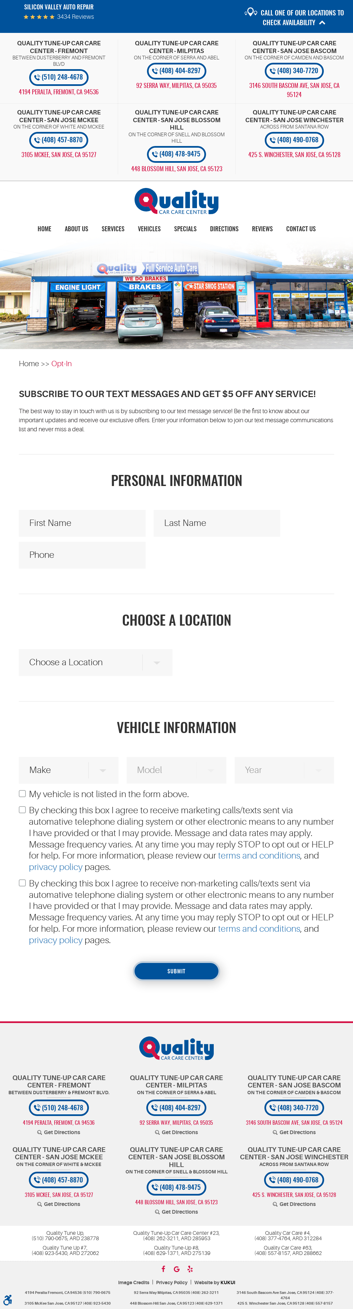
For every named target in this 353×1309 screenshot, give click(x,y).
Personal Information (176, 482)
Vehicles (149, 230)
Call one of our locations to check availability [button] (302, 18)
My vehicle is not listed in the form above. (109, 794)
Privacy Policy (172, 1282)
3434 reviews (75, 16)
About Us (76, 230)
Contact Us (301, 230)
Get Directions (62, 1132)
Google (176, 1269)
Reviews (262, 230)
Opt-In (61, 363)
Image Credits (133, 1282)
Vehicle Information (176, 729)
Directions (224, 230)
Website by (214, 1282)
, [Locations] (59, 93)
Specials (185, 230)
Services (113, 230)
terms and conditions (259, 856)
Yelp (190, 1269)
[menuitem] (44, 229)
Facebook (163, 1269)
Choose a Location (176, 621)
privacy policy (56, 867)
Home (44, 230)
